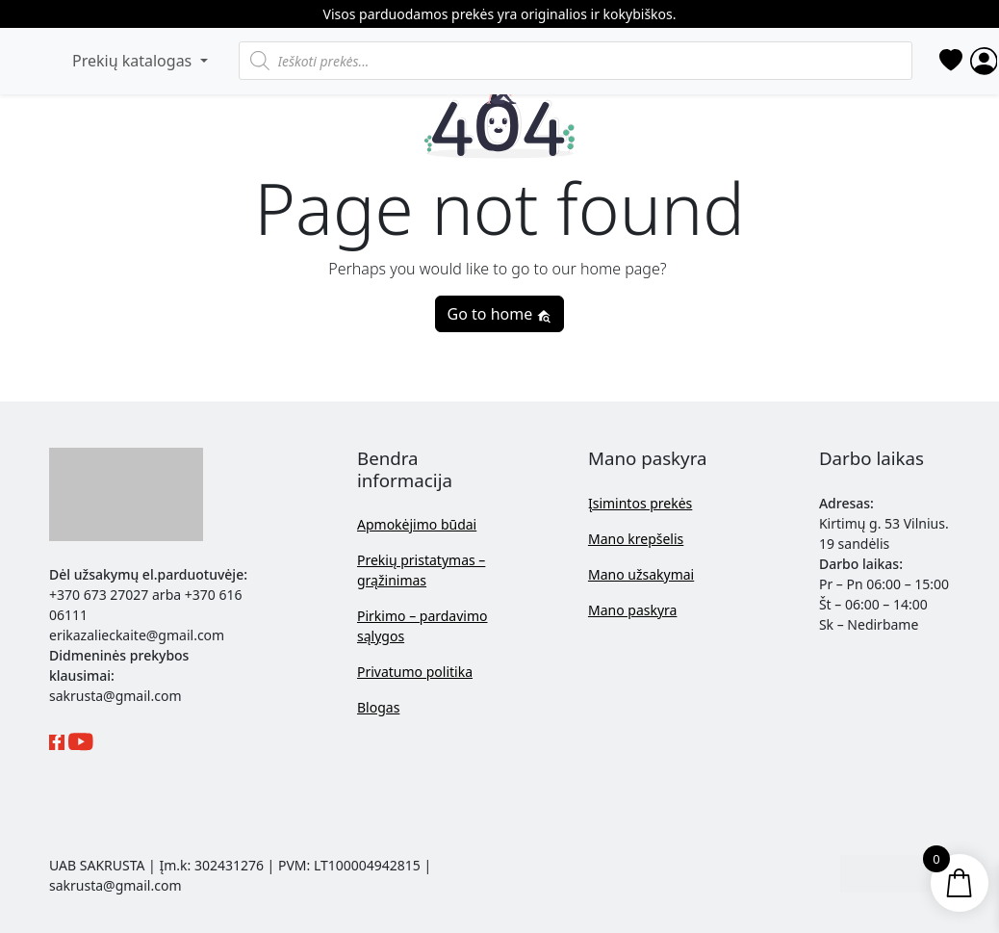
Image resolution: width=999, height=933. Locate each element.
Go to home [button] (500, 313)
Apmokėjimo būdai (416, 524)
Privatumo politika (415, 671)
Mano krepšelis (635, 539)
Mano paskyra (632, 610)
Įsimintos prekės (640, 503)
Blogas (378, 707)
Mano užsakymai (641, 574)
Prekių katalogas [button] (133, 60)
